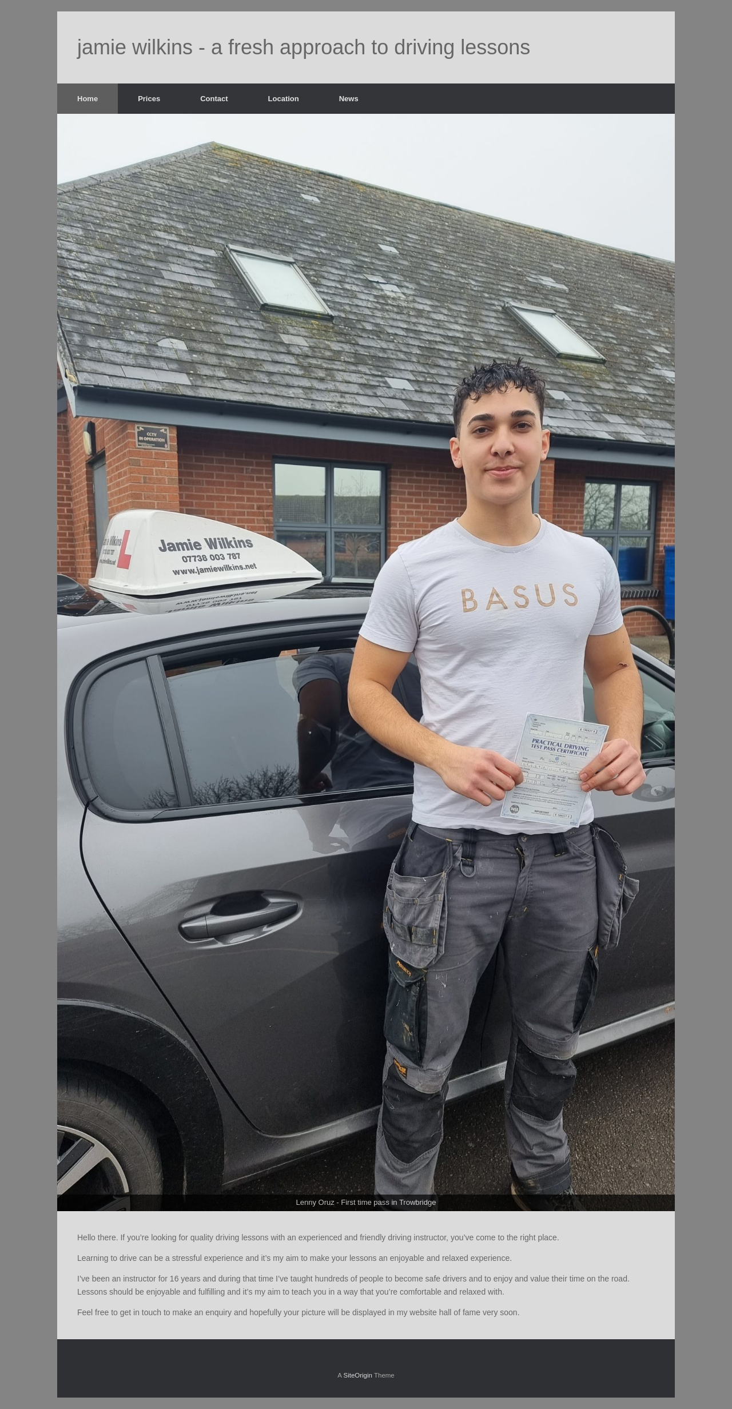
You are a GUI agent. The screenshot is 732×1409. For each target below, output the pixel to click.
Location (283, 98)
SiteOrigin (357, 1375)
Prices (149, 98)
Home (87, 98)
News (349, 98)
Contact (214, 98)
